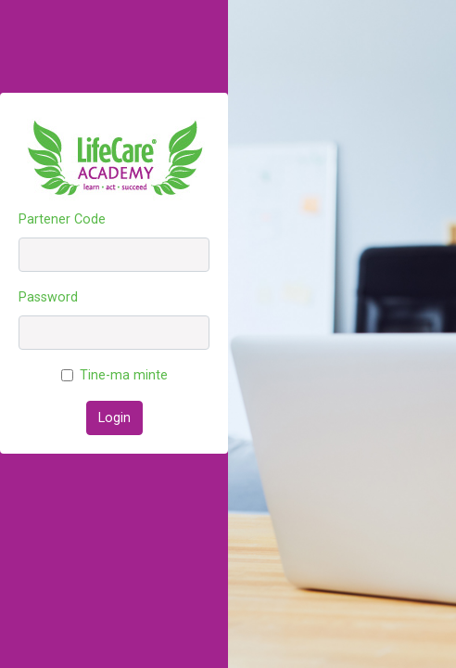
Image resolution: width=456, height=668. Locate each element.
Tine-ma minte (124, 375)
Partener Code (62, 219)
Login (114, 418)
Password (48, 297)
